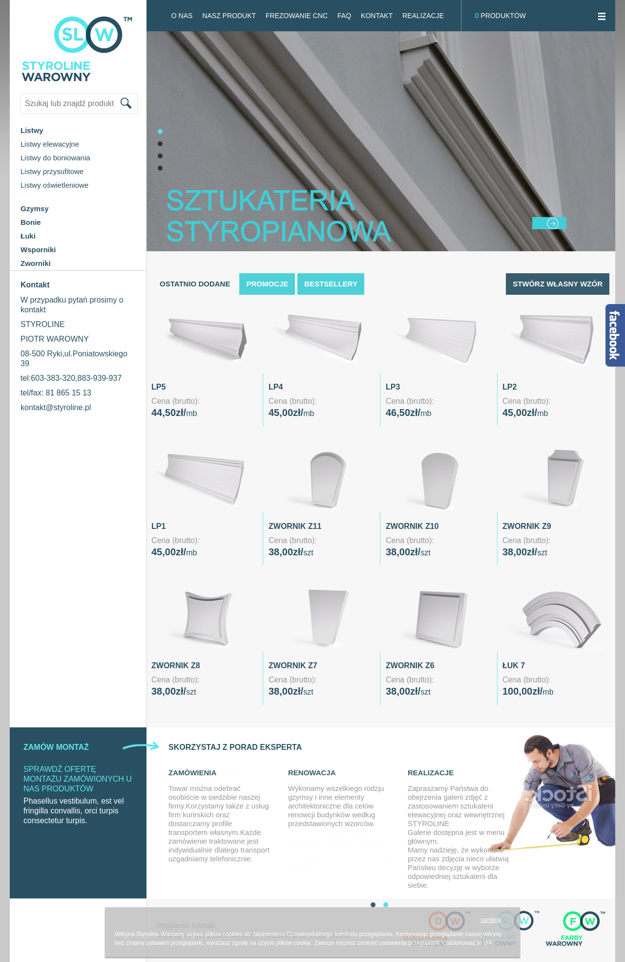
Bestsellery (330, 284)
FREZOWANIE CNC (297, 16)
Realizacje (423, 16)
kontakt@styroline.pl (56, 407)
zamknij (490, 920)
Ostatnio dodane (195, 284)
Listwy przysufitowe (52, 171)
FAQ (344, 16)
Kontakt (377, 16)
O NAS (182, 16)
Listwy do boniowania (55, 157)
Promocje (267, 284)
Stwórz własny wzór (558, 284)
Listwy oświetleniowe (54, 185)
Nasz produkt (229, 16)
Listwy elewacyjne (50, 144)
